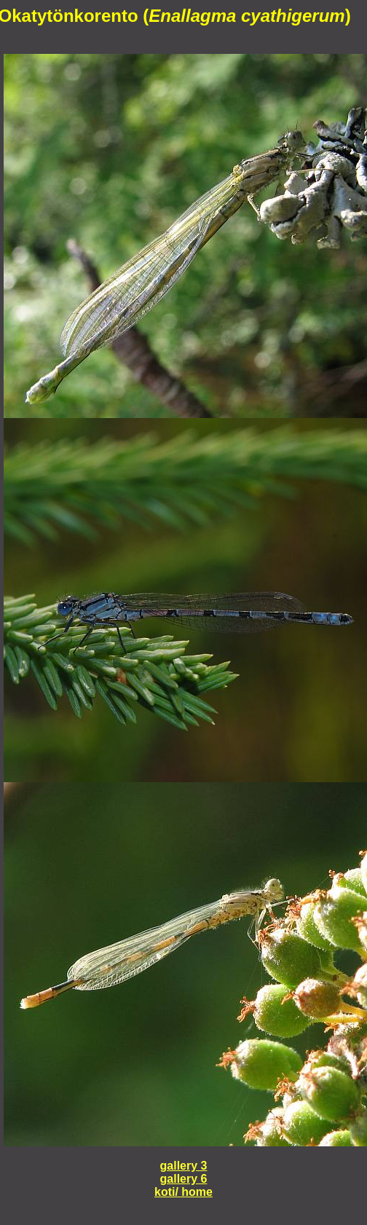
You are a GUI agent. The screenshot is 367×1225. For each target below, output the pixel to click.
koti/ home (183, 1192)
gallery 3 (184, 1165)
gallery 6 (184, 1179)
